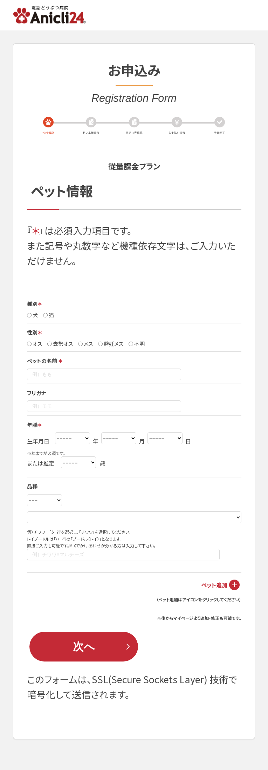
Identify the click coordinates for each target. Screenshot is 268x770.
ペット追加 (214, 585)
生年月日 (38, 441)
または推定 (40, 463)
